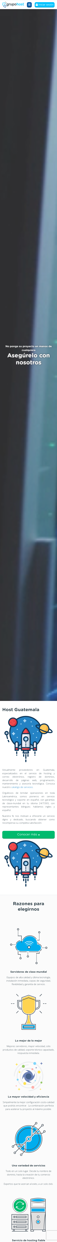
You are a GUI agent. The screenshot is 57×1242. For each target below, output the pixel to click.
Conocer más (28, 834)
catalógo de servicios (22, 787)
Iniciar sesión (45, 4)
